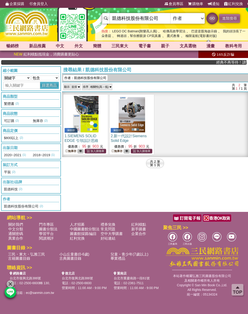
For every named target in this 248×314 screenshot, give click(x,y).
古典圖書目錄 (70, 258)
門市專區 (46, 224)
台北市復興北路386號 (25, 278)
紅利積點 (138, 224)
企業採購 (14, 4)
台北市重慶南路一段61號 (132, 278)
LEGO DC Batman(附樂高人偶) (134, 31)
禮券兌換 (108, 224)
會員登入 (38, 4)
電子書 (144, 46)
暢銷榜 (12, 46)
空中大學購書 (112, 234)
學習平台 (46, 234)
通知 (213, 4)
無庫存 (70, 151)
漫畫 (210, 46)
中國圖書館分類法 (84, 229)
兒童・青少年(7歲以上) (129, 254)
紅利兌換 (233, 4)
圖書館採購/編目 (83, 234)
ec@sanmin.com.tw (40, 293)
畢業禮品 (118, 258)
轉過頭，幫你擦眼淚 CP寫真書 (139, 36)
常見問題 (108, 229)
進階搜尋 (229, 18)
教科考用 (233, 46)
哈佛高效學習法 (174, 31)
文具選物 (188, 46)
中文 (60, 46)
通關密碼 (15, 234)
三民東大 (119, 46)
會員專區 (173, 4)
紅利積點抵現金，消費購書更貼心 (46, 54)
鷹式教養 (173, 36)
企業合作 (138, 234)
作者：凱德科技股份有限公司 (85, 78)
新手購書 (138, 229)
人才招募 (77, 224)
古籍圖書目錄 (19, 258)
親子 (165, 46)
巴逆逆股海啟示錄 (204, 31)
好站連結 (108, 238)
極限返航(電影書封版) (201, 36)
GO (212, 18)
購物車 (195, 4)
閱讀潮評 (46, 238)
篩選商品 (49, 85)
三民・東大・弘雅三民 (26, 254)
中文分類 (15, 229)
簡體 (97, 46)
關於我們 (15, 224)
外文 (79, 46)
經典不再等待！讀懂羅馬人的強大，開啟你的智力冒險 (234, 62)
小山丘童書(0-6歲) (74, 254)
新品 (37, 46)
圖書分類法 (48, 229)
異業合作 (15, 238)
